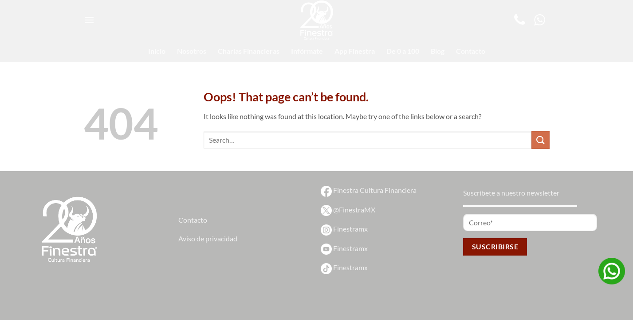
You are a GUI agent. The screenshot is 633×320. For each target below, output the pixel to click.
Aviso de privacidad (207, 238)
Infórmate (307, 51)
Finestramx (344, 228)
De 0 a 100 (402, 51)
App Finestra (354, 51)
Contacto (470, 51)
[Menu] (89, 20)
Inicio (156, 51)
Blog (437, 51)
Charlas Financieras (248, 51)
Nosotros (191, 51)
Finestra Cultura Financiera (369, 190)
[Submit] (540, 139)
